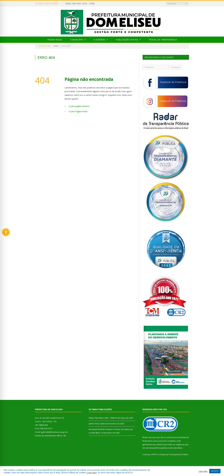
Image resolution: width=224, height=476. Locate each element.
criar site (160, 437)
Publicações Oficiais (127, 39)
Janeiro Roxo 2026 (96, 423)
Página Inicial (54, 39)
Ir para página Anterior (79, 106)
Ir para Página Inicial (78, 111)
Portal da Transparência (163, 39)
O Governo (99, 39)
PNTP (154, 454)
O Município (76, 39)
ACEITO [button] (214, 471)
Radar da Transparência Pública (174, 454)
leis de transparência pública (155, 448)
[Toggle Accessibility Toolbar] (6, 232)
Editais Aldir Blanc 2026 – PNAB (80, 3)
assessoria (162, 441)
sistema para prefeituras (177, 437)
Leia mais (91, 472)
